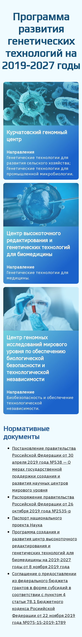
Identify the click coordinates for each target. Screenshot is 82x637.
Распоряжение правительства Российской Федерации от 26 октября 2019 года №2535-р (43, 504)
